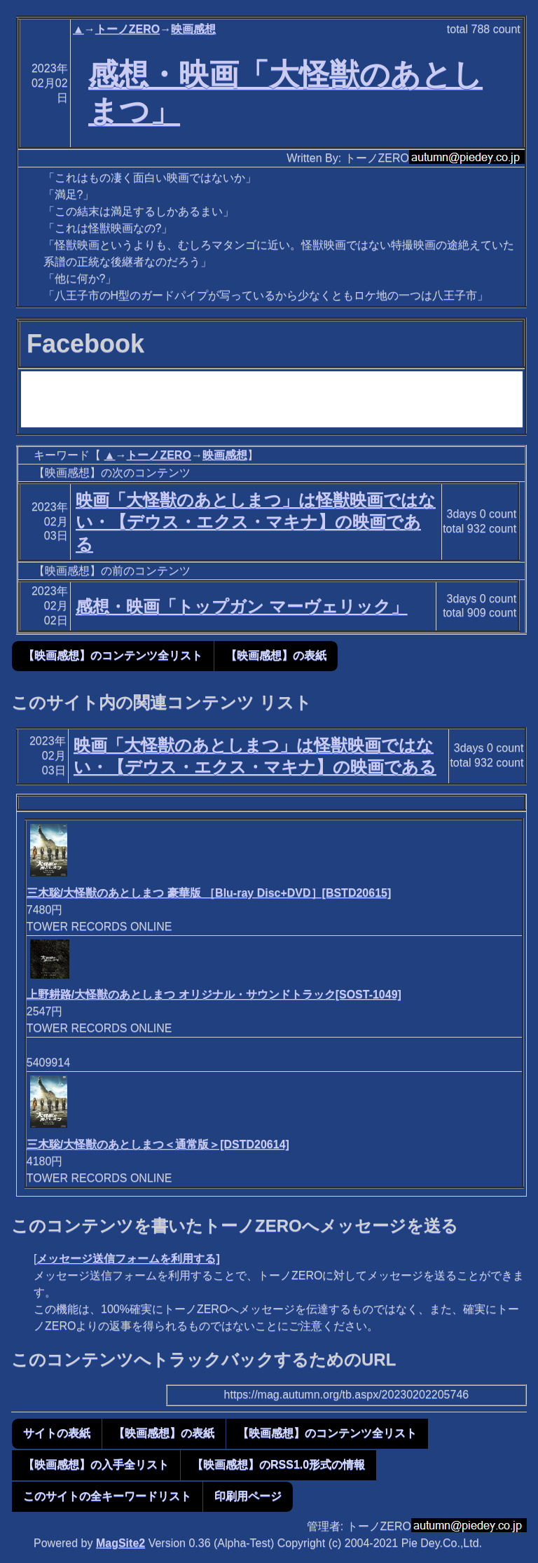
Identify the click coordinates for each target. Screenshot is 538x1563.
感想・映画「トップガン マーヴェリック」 (242, 606)
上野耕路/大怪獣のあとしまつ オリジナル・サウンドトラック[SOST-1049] (214, 994)
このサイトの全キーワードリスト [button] (107, 1496)
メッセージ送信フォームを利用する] (127, 1259)
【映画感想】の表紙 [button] (276, 655)
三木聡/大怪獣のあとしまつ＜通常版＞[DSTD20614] (158, 1144)
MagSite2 (120, 1543)
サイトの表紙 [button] (56, 1433)
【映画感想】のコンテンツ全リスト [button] (112, 655)
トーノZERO (127, 29)
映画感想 (193, 29)
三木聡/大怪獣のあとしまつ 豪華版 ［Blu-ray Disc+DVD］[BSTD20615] (209, 893)
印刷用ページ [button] (248, 1496)
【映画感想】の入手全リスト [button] (96, 1465)
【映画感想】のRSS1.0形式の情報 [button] (278, 1465)
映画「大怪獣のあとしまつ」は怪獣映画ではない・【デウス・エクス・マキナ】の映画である (256, 521)
